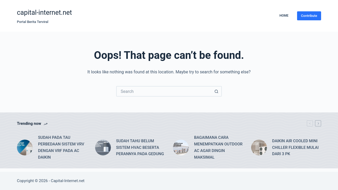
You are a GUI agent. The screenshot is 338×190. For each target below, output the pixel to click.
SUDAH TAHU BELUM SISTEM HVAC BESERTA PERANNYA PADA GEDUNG (140, 147)
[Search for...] (163, 91)
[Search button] (216, 91)
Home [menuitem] (283, 15)
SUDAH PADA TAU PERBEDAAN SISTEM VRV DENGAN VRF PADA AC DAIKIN (61, 147)
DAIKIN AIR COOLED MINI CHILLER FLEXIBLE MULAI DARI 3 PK (295, 147)
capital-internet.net (44, 12)
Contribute (309, 16)
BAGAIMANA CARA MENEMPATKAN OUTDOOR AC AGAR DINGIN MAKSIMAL (218, 147)
